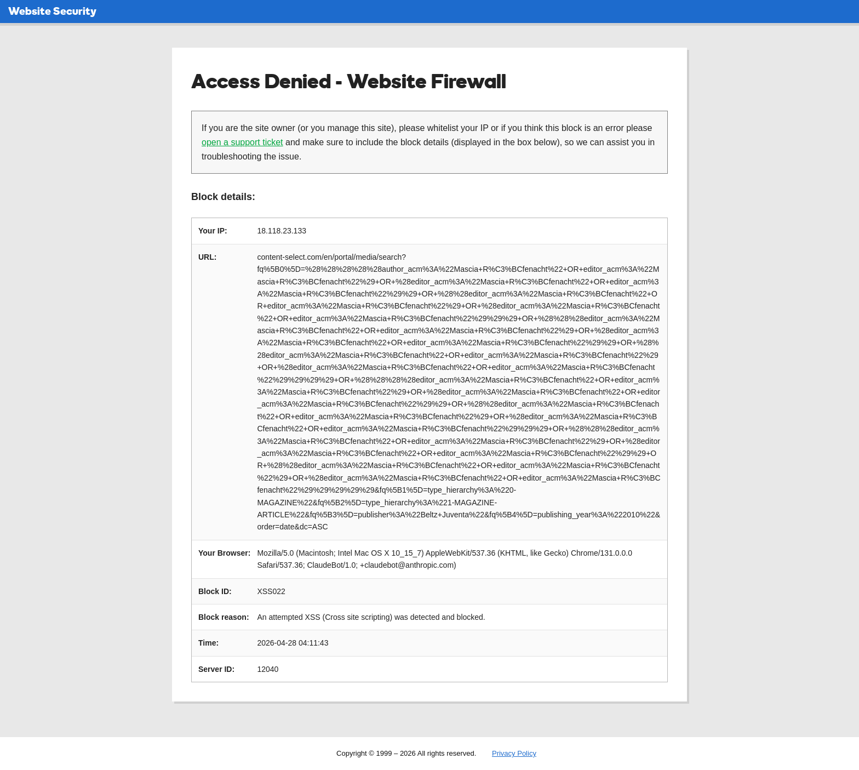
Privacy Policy (514, 753)
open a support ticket (242, 142)
